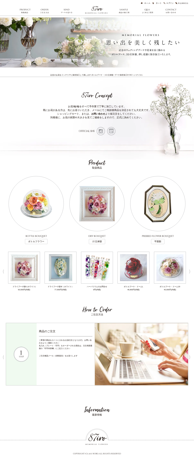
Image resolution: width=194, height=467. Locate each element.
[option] (24, 271)
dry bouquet (97, 238)
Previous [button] (3, 270)
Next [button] (190, 270)
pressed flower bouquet (158, 238)
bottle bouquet (36, 238)
